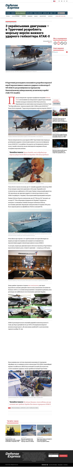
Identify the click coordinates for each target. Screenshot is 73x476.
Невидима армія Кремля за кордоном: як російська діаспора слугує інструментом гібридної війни (59, 121)
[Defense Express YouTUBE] (62, 1)
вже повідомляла (33, 287)
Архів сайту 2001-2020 (60, 16)
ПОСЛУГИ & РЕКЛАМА (53, 469)
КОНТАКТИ (65, 469)
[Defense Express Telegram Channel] (66, 1)
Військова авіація (15, 412)
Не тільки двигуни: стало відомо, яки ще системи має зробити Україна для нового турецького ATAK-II (29, 406)
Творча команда (15, 16)
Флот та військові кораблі (30, 412)
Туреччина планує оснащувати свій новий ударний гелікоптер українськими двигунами (43, 445)
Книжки (36, 16)
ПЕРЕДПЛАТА (60, 469)
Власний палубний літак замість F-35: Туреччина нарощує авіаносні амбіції (27, 444)
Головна (7, 22)
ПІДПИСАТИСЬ (63, 460)
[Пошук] (66, 13)
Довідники (30, 16)
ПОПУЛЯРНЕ (56, 103)
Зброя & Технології (12, 22)
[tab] (55, 100)
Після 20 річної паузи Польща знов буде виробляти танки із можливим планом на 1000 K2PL (59, 137)
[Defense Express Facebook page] (59, 1)
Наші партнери (43, 16)
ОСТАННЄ (55, 100)
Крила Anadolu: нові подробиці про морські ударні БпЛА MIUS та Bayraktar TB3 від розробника (29, 154)
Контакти (50, 16)
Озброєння (22, 412)
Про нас (8, 16)
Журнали (24, 16)
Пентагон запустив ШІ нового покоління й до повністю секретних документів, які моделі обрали (58, 153)
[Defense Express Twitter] (64, 1)
